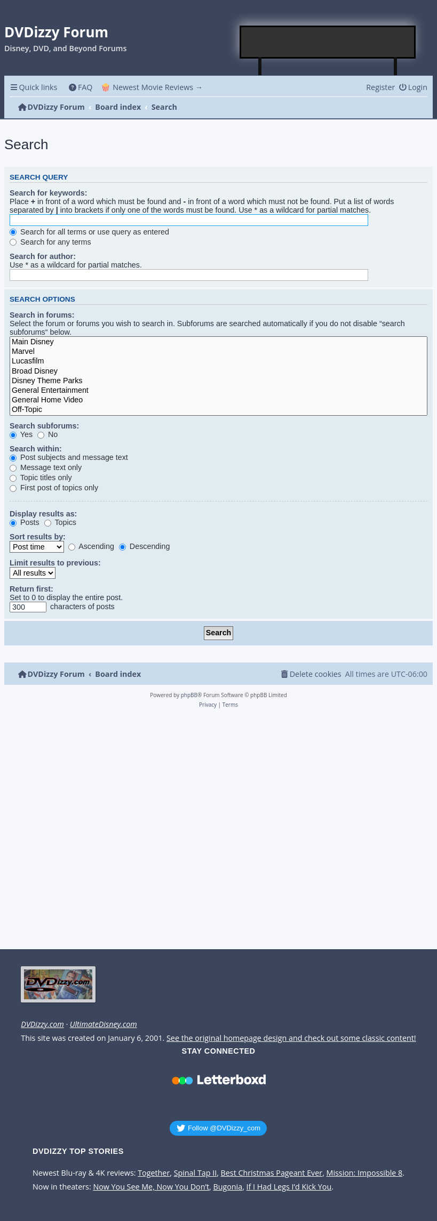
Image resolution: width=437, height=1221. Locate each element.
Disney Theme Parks (218, 381)
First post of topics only (54, 487)
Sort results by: (38, 536)
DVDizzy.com (42, 1024)
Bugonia (227, 1187)
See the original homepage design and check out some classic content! (291, 1038)
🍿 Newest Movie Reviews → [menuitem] (152, 87)
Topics (60, 522)
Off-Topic (218, 410)
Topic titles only (41, 477)
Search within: (36, 448)
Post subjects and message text (69, 457)
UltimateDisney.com (103, 1024)
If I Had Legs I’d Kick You (289, 1187)
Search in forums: (42, 315)
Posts (24, 522)
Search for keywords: (48, 193)
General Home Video (218, 400)
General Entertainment (218, 390)
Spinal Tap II (195, 1173)
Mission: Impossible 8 (365, 1173)
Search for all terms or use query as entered (89, 232)
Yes (21, 434)
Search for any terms (50, 242)
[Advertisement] (328, 42)
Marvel (218, 352)
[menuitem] (80, 87)
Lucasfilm (218, 361)
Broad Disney (218, 371)
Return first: (31, 589)
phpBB (189, 695)
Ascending (91, 546)
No (47, 434)
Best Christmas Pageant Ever (272, 1173)
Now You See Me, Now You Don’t (151, 1187)
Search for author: (43, 256)
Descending (144, 546)
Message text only (46, 467)
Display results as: (43, 514)
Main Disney (218, 342)
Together (154, 1173)
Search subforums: (44, 426)
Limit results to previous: (55, 563)
